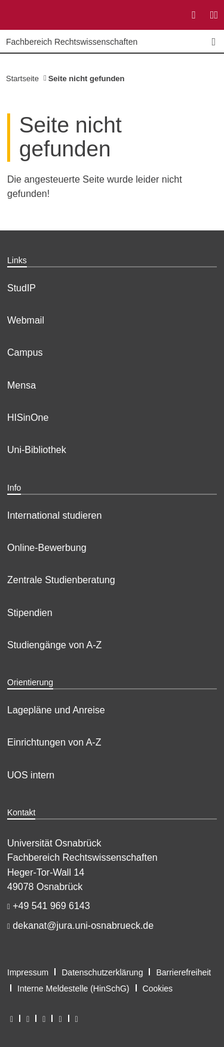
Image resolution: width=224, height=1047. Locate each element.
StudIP (21, 288)
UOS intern (30, 775)
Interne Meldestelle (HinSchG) (73, 988)
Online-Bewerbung (47, 548)
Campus (25, 352)
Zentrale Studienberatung (61, 580)
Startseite (22, 78)
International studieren (54, 515)
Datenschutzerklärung (102, 972)
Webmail (25, 320)
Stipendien (30, 613)
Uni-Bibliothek (36, 450)
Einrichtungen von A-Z (54, 742)
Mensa (21, 385)
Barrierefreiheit (183, 972)
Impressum (27, 972)
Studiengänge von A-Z (54, 645)
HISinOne (27, 417)
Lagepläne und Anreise (56, 710)
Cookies (158, 988)
